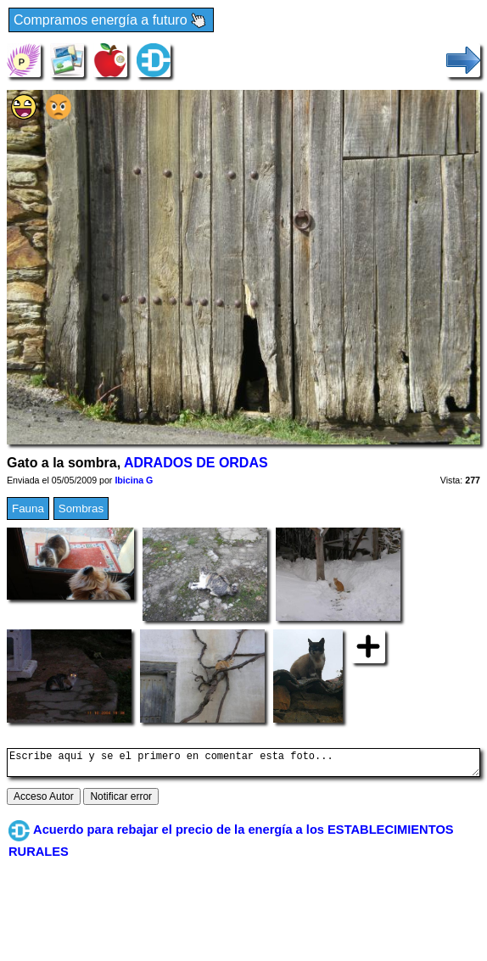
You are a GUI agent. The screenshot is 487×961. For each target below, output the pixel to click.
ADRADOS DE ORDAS (196, 462)
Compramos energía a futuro (111, 20)
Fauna (28, 508)
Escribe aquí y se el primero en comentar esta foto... (243, 765)
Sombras (81, 508)
